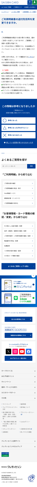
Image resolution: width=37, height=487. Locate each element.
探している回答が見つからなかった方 (19, 143)
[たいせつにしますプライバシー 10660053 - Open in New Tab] (31, 482)
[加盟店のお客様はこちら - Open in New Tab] (18, 332)
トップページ (5, 12)
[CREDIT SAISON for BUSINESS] (18, 316)
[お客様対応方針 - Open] (27, 429)
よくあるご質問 (6, 7)
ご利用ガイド (18, 7)
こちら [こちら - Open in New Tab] (30, 57)
